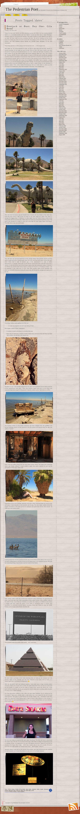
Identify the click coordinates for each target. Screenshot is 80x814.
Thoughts (61, 31)
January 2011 (62, 109)
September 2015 (63, 60)
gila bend (11, 790)
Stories (15, 791)
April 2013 (61, 75)
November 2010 (63, 112)
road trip (18, 790)
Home (8, 14)
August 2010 (62, 117)
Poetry (60, 27)
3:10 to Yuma (11, 789)
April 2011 (61, 105)
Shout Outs (61, 28)
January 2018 (62, 53)
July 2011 (61, 100)
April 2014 (61, 68)
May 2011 (61, 103)
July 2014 (61, 63)
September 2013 (63, 69)
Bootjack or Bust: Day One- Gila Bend (29, 27)
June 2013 (61, 72)
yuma (32, 790)
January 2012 (62, 93)
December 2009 (63, 128)
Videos (60, 36)
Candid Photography (64, 24)
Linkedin (61, 42)
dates (38, 789)
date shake (28, 789)
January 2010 (62, 127)
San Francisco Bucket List (65, 45)
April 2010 (61, 123)
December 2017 (63, 54)
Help (25, 14)
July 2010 (61, 118)
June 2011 (61, 102)
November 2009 (63, 130)
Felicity (6, 790)
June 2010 (61, 120)
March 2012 (62, 91)
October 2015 (62, 59)
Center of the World (20, 789)
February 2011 (62, 108)
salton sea (22, 790)
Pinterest (61, 43)
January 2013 (62, 80)
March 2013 (62, 77)
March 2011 (62, 106)
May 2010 (61, 121)
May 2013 (61, 74)
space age (28, 790)
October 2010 (62, 114)
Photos (11, 791)
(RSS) (68, 804)
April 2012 (61, 90)
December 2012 (63, 81)
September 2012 (63, 84)
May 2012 (61, 88)
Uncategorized (62, 34)
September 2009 (63, 133)
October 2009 (62, 131)
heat (14, 790)
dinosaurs (46, 789)
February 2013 (62, 78)
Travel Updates (20, 791)
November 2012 (63, 82)
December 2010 (63, 111)
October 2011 (62, 97)
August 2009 (62, 134)
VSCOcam (61, 48)
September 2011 (63, 99)
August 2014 (62, 62)
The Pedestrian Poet (21, 9)
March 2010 (62, 124)
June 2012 (61, 87)
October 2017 (62, 56)
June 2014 (61, 65)
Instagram (61, 41)
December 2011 (63, 94)
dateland (34, 789)
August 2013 (62, 71)
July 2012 (61, 85)
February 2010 (62, 125)
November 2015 (63, 57)
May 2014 (61, 66)
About (16, 14)
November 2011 (63, 96)
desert (41, 789)
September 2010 (63, 115)
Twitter (60, 46)
